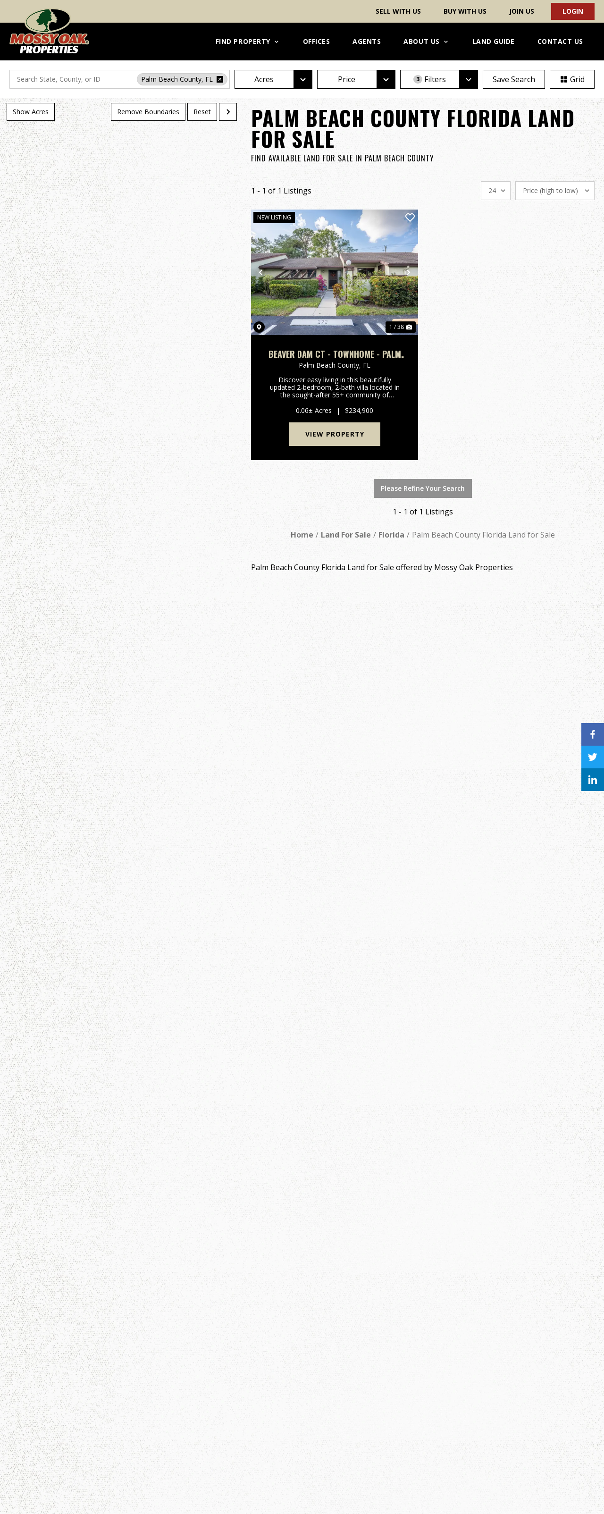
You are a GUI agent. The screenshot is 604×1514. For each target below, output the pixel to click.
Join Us (521, 11)
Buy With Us (465, 11)
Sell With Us (398, 11)
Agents (366, 41)
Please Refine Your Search (423, 488)
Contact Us (560, 41)
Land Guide (493, 41)
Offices (316, 41)
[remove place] (220, 79)
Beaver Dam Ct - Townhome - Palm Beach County (334, 354)
